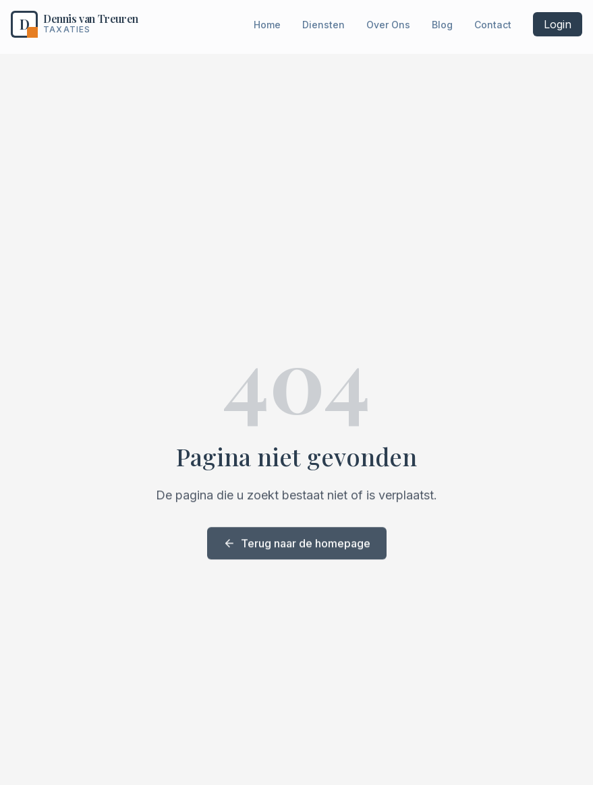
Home (267, 24)
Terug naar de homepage (296, 544)
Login (557, 24)
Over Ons (388, 24)
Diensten (323, 24)
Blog (442, 24)
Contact (492, 24)
